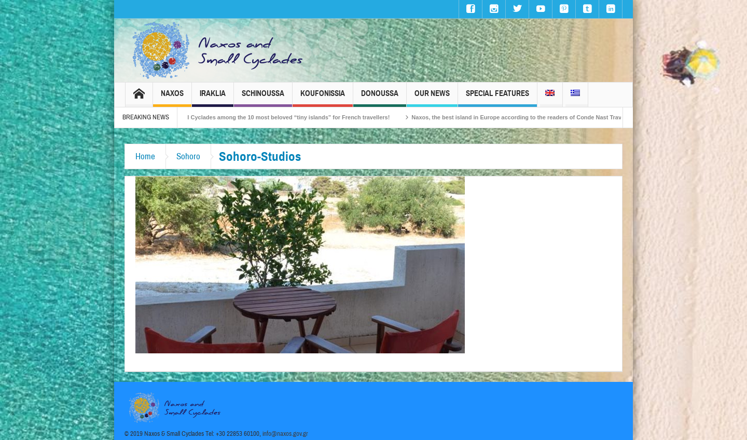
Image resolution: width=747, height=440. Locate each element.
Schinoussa (263, 98)
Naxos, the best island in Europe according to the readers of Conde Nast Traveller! (530, 117)
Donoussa (379, 98)
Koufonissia (323, 98)
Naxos (172, 98)
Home (145, 156)
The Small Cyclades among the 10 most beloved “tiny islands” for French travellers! (282, 117)
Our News (432, 98)
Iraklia (212, 98)
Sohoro (188, 156)
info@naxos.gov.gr (285, 434)
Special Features (497, 98)
